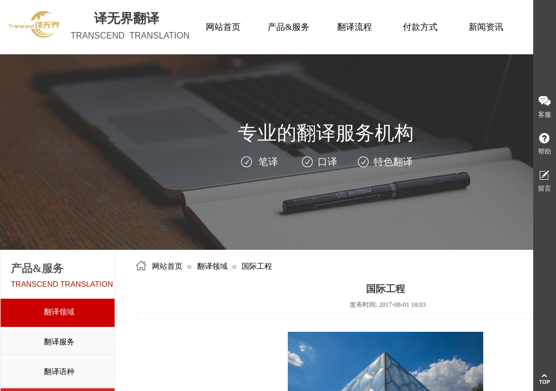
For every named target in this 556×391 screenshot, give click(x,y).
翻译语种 (59, 372)
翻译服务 (59, 342)
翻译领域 (59, 312)
